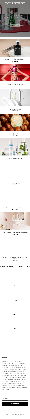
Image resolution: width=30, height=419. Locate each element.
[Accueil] (15, 5)
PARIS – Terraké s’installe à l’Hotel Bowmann (15, 233)
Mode (15, 300)
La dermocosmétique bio (15, 158)
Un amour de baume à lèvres (15, 208)
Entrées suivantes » (24, 266)
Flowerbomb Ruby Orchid (15, 84)
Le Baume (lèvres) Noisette (15, 134)
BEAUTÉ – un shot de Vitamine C (15, 60)
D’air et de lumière (15, 183)
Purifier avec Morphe (15, 109)
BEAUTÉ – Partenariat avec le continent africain (15, 258)
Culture (15, 328)
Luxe (15, 286)
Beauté (15, 314)
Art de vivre (15, 343)
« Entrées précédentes (6, 266)
